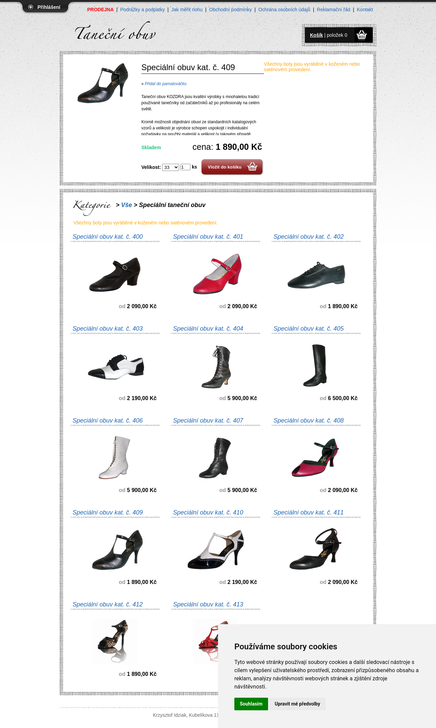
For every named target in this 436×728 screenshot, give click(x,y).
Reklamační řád (333, 9)
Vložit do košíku (225, 167)
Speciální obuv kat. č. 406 (108, 420)
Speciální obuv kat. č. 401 (208, 236)
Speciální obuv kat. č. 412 (108, 604)
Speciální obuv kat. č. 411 (309, 512)
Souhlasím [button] (251, 704)
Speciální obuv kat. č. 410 (208, 512)
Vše (126, 205)
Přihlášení (48, 7)
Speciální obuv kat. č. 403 (108, 328)
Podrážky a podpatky (142, 9)
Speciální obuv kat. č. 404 (208, 328)
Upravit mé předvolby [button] (297, 704)
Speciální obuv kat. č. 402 (309, 236)
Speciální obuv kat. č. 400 (108, 236)
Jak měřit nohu (187, 9)
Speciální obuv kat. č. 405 (309, 328)
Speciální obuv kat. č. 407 (208, 420)
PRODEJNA (100, 9)
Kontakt (365, 9)
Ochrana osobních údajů (285, 9)
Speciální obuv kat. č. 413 (208, 604)
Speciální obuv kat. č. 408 (309, 420)
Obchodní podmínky (230, 9)
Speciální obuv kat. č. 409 (108, 512)
